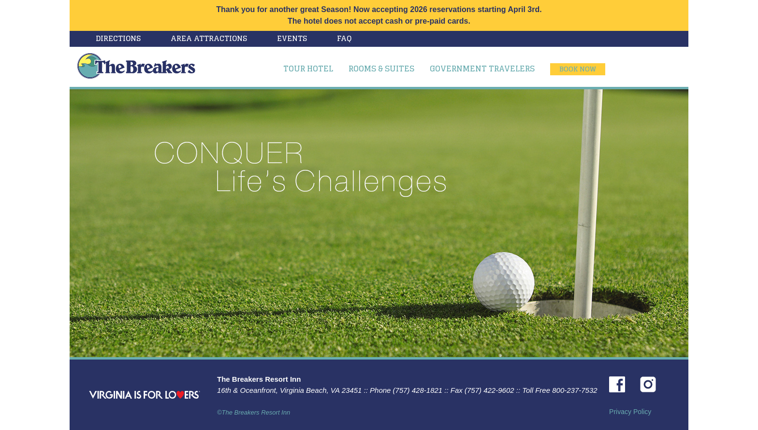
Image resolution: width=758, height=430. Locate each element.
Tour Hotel (308, 68)
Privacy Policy (630, 412)
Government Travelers (482, 68)
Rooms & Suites (381, 68)
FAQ (344, 38)
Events (292, 38)
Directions (118, 38)
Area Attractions (209, 38)
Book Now (577, 69)
